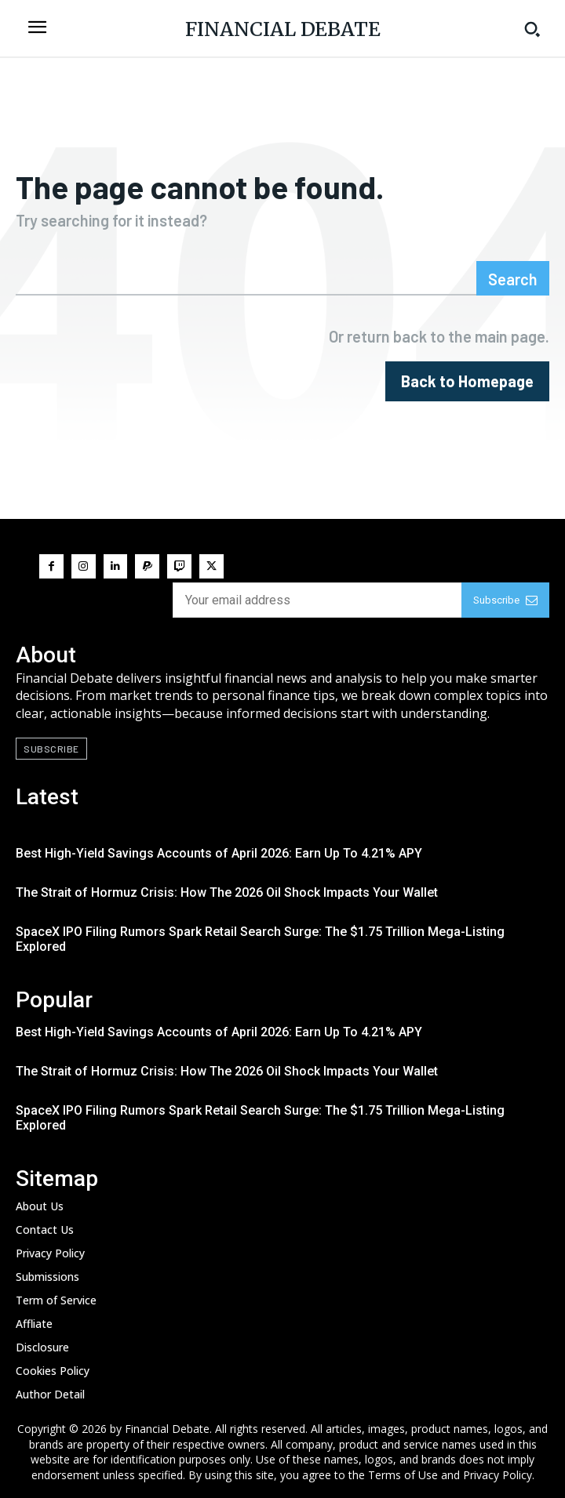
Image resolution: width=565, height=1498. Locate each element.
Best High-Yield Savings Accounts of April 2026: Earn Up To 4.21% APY (219, 853)
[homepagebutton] (467, 381)
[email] (317, 600)
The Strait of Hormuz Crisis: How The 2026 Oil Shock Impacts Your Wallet (227, 892)
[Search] (512, 278)
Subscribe (505, 600)
